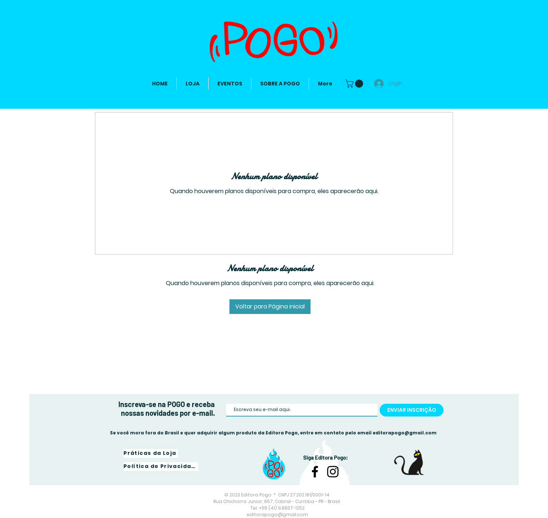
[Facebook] (315, 471)
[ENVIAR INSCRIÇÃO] (412, 410)
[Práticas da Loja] (150, 453)
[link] (355, 84)
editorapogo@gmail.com (405, 433)
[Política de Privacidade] (160, 466)
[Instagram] (332, 471)
